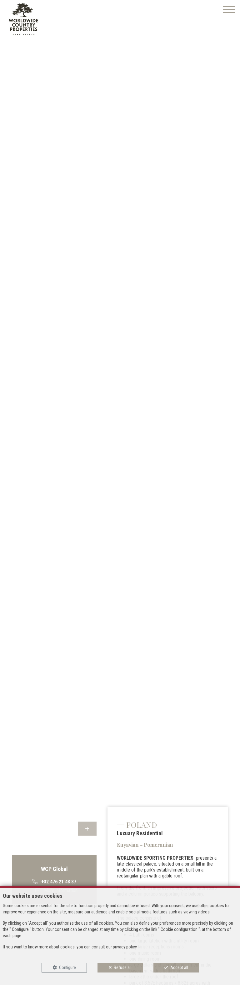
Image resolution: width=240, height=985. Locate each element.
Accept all (179, 967)
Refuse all (123, 967)
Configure (67, 967)
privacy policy (125, 946)
